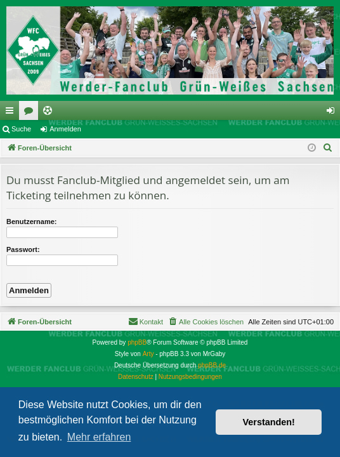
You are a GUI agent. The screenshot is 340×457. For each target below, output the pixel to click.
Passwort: (23, 249)
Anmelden (65, 129)
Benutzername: (31, 221)
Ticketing (50, 113)
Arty (148, 353)
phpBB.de (212, 365)
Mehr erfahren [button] (99, 437)
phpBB (137, 342)
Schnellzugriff (12, 113)
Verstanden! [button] (269, 422)
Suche (21, 129)
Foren (31, 113)
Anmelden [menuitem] (333, 113)
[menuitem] (328, 148)
